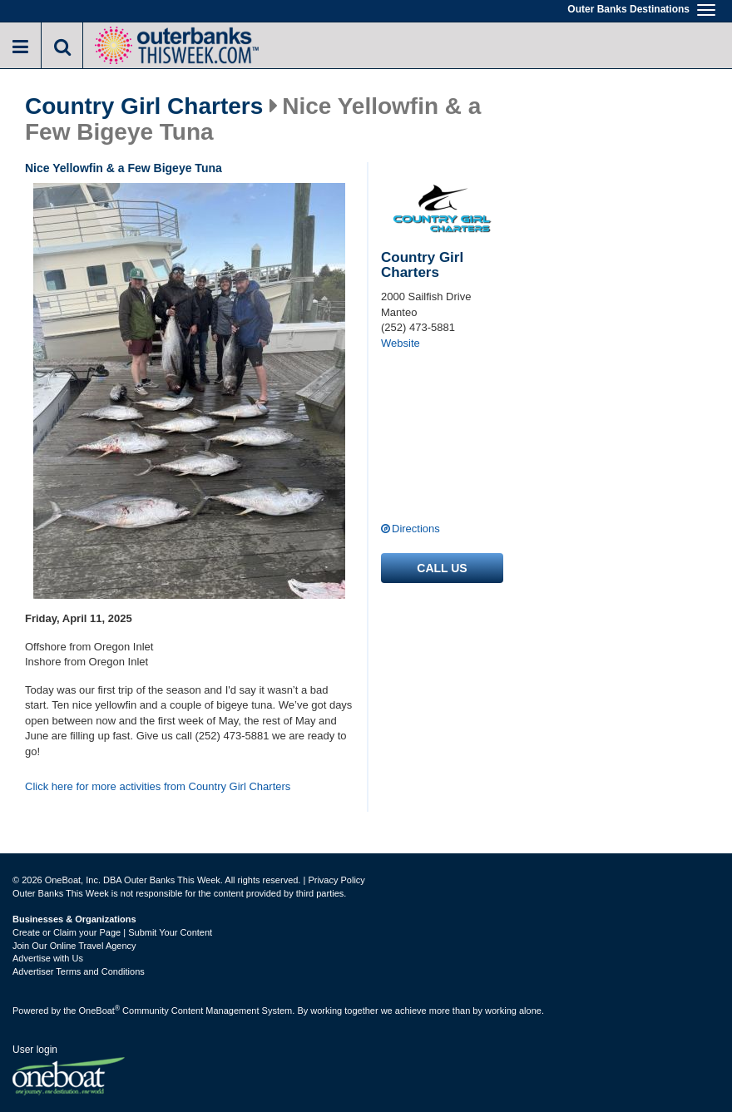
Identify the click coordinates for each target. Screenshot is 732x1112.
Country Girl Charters (144, 106)
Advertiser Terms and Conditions (78, 971)
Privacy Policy (336, 880)
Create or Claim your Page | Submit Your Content (112, 932)
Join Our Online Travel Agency (74, 946)
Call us (442, 568)
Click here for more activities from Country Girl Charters (157, 786)
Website (400, 343)
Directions (416, 528)
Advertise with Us (47, 958)
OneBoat (100, 1011)
